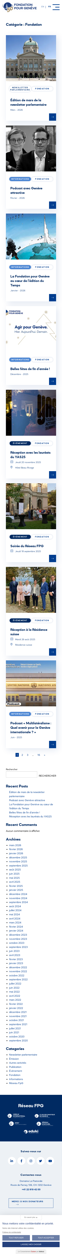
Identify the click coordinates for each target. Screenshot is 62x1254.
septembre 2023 (18, 947)
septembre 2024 (18, 902)
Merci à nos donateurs (27, 1202)
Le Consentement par (31, 1251)
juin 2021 (14, 1032)
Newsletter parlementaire (23, 1054)
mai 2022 (14, 991)
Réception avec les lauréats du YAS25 (30, 816)
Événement (15, 1071)
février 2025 (16, 886)
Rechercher (12, 769)
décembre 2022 (18, 967)
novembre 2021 (18, 1016)
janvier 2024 (16, 930)
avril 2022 (14, 995)
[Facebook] (21, 1161)
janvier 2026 (16, 853)
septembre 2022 (18, 979)
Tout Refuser (16, 1238)
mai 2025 (14, 877)
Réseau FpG (16, 1083)
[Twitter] (41, 1161)
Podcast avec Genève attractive (27, 800)
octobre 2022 (16, 975)
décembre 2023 (18, 934)
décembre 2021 (18, 1012)
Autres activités (17, 1062)
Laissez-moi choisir (31, 1244)
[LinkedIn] (12, 1161)
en (42, 7)
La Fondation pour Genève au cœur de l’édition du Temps (30, 280)
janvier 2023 (16, 963)
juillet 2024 (15, 910)
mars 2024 (15, 922)
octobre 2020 (16, 1036)
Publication (15, 1067)
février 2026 (16, 849)
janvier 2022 (16, 1008)
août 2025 (15, 869)
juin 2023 (14, 951)
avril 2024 (14, 918)
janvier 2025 (16, 890)
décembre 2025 (18, 857)
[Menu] (56, 7)
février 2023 (16, 959)
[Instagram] (31, 1161)
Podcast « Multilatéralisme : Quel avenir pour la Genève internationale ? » (30, 727)
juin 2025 (14, 873)
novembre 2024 (18, 898)
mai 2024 (14, 914)
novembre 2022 (18, 971)
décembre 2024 (18, 894)
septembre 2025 (18, 865)
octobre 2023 (16, 943)
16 (38, 755)
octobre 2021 (16, 1020)
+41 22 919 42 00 (31, 1189)
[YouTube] (50, 1161)
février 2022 (16, 1004)
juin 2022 (14, 987)
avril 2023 (14, 955)
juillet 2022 (15, 983)
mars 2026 (15, 845)
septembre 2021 (18, 1024)
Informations (16, 1079)
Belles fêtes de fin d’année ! (30, 369)
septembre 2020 (18, 1040)
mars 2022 (15, 999)
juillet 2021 (15, 1028)
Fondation (14, 1075)
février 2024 (16, 926)
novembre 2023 (18, 939)
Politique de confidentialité (11, 1232)
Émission (14, 1058)
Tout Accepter (46, 1238)
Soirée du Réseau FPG (27, 546)
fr (49, 7)
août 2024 (15, 906)
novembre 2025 (18, 861)
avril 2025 (14, 881)
